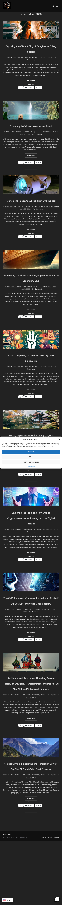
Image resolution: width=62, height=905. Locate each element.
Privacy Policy (31, 466)
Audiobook (27, 651)
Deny (31, 457)
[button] (59, 439)
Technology (35, 221)
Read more (32, 85)
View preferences (31, 462)
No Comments (37, 144)
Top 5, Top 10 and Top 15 (42, 141)
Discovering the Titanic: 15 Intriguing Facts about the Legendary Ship (30, 295)
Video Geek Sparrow (15, 61)
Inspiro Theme (46, 901)
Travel (37, 61)
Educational (29, 61)
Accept (31, 452)
